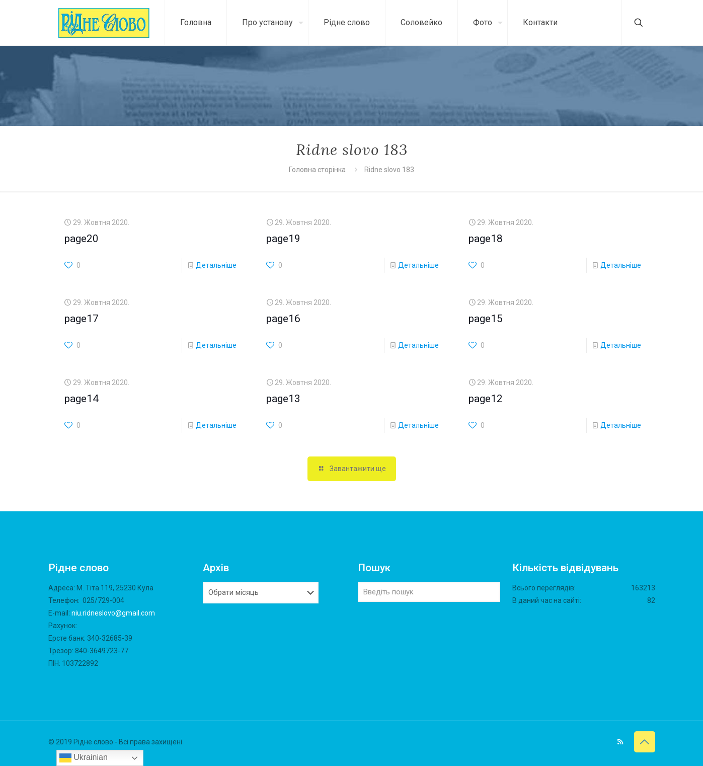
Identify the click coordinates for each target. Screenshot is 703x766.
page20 (81, 239)
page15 (485, 319)
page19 (283, 239)
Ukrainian (83, 758)
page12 (485, 399)
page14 (81, 399)
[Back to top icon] (644, 741)
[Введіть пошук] (429, 592)
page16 (283, 319)
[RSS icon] (620, 741)
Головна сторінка (318, 170)
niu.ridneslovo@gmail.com (113, 613)
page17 (81, 319)
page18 (485, 239)
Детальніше (216, 265)
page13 (283, 399)
